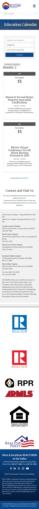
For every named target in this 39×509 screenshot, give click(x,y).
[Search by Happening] (19, 50)
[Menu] (34, 6)
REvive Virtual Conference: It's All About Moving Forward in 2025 (19, 151)
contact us (22, 198)
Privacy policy (14, 474)
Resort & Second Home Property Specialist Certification (19, 100)
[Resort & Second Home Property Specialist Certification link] (19, 89)
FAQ (6, 474)
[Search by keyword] (19, 40)
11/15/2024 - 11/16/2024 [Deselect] (12, 64)
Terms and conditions (27, 474)
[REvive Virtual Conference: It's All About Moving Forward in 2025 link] (19, 139)
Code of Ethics (6, 493)
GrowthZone (24, 178)
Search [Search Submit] (19, 55)
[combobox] (19, 45)
